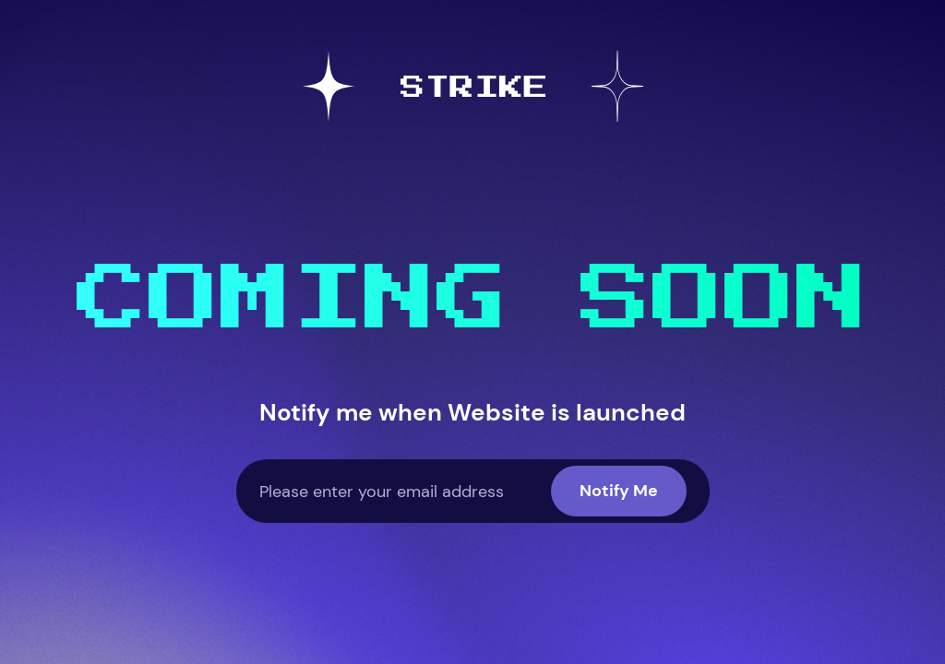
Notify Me (619, 491)
